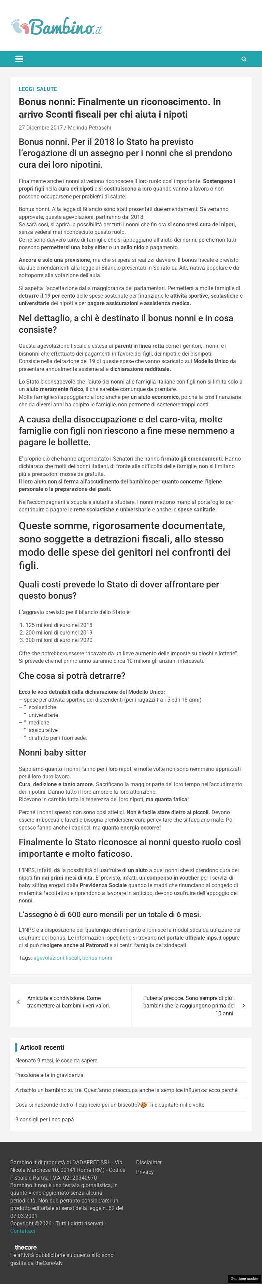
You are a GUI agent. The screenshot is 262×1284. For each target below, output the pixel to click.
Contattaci (22, 1231)
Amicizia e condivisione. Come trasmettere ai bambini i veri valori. (68, 1002)
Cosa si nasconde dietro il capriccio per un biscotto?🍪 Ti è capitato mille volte (109, 1105)
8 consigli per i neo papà (44, 1119)
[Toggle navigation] (19, 59)
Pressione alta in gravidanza (49, 1075)
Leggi (26, 89)
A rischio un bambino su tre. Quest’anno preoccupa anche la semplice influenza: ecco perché (126, 1090)
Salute (47, 89)
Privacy (145, 1172)
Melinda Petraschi (89, 127)
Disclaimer (149, 1162)
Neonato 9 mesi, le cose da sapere (56, 1060)
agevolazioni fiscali (56, 958)
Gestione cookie (244, 1278)
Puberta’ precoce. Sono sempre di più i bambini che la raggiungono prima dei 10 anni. (189, 1006)
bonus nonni (97, 958)
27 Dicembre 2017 (41, 127)
